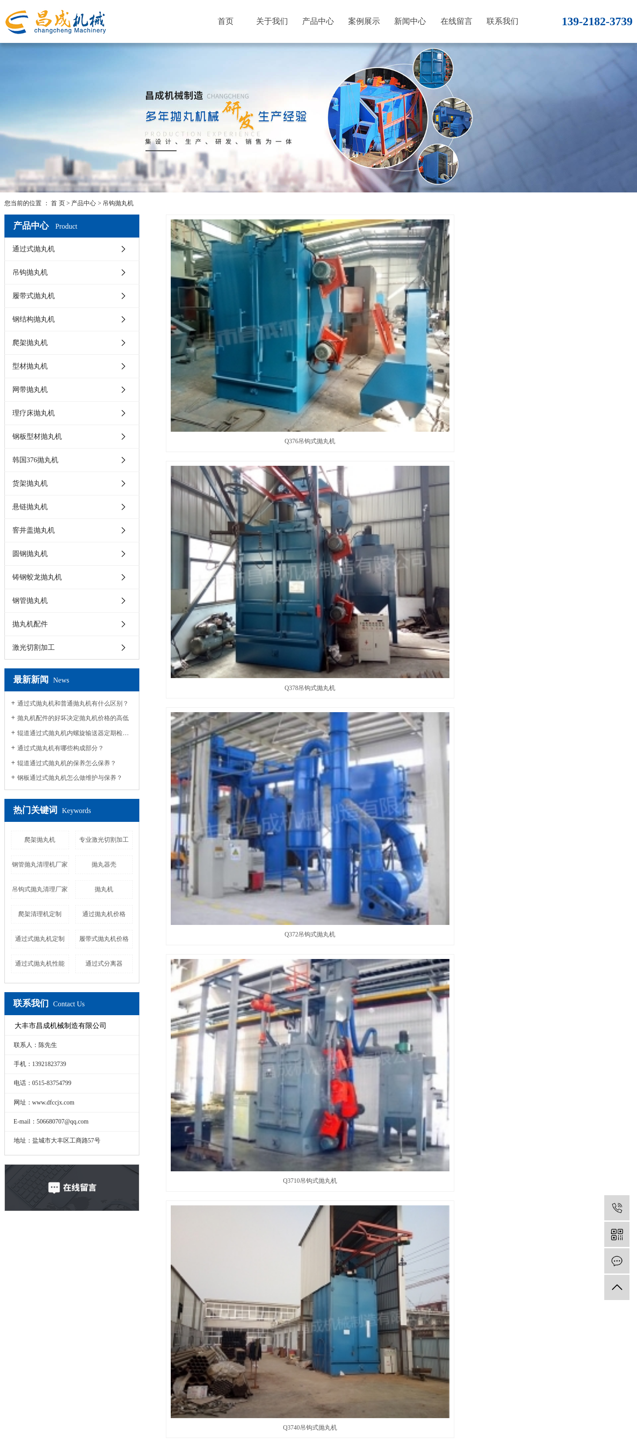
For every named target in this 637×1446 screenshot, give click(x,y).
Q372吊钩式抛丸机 (559, 332)
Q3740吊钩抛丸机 (399, 608)
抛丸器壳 (104, 864)
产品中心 (318, 21)
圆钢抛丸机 (30, 553)
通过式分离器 (104, 963)
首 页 (58, 203)
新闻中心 (410, 21)
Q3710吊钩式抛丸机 (239, 470)
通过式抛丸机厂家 (378, 1417)
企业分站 (46, 1434)
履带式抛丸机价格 (104, 939)
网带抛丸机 (30, 389)
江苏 (501, 1417)
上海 (515, 1417)
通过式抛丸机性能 (40, 963)
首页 (226, 21)
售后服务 (77, 1325)
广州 (598, 1417)
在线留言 (456, 21)
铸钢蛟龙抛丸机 (37, 577)
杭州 (557, 1417)
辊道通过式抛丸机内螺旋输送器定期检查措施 (75, 733)
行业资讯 (206, 1297)
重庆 (612, 1417)
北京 (570, 1417)
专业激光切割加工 (104, 839)
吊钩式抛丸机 (559, 608)
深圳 (626, 1417)
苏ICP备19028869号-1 (221, 1417)
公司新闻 (206, 1283)
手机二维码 (539, 1326)
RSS (97, 1434)
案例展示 (364, 21)
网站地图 (75, 1434)
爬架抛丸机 (30, 342)
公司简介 (77, 1283)
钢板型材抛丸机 (37, 436)
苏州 (585, 1417)
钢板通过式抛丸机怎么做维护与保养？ (70, 778)
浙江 (543, 1417)
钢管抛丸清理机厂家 (40, 864)
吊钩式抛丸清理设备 (239, 883)
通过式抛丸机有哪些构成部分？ (60, 748)
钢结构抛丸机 (33, 319)
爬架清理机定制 (39, 914)
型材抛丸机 (30, 366)
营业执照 (77, 1311)
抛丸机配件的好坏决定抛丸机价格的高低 (73, 718)
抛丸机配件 (30, 624)
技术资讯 (206, 1311)
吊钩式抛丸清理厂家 (40, 889)
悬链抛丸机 (30, 506)
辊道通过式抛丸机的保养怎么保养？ (66, 763)
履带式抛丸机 (33, 295)
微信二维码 (601, 1326)
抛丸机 (104, 889)
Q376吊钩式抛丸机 (238, 332)
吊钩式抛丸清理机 (399, 746)
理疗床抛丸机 (33, 413)
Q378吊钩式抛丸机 (398, 332)
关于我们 (272, 21)
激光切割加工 (33, 647)
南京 (529, 1417)
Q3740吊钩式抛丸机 (399, 470)
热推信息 (16, 1434)
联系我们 (502, 21)
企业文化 (77, 1297)
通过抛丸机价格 (104, 914)
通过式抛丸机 (33, 249)
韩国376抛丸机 (35, 460)
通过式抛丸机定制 (40, 939)
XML (114, 1434)
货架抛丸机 (30, 483)
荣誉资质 (77, 1339)
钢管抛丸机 (30, 600)
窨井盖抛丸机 (33, 530)
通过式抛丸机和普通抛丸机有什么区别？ (73, 703)
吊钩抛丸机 (118, 203)
